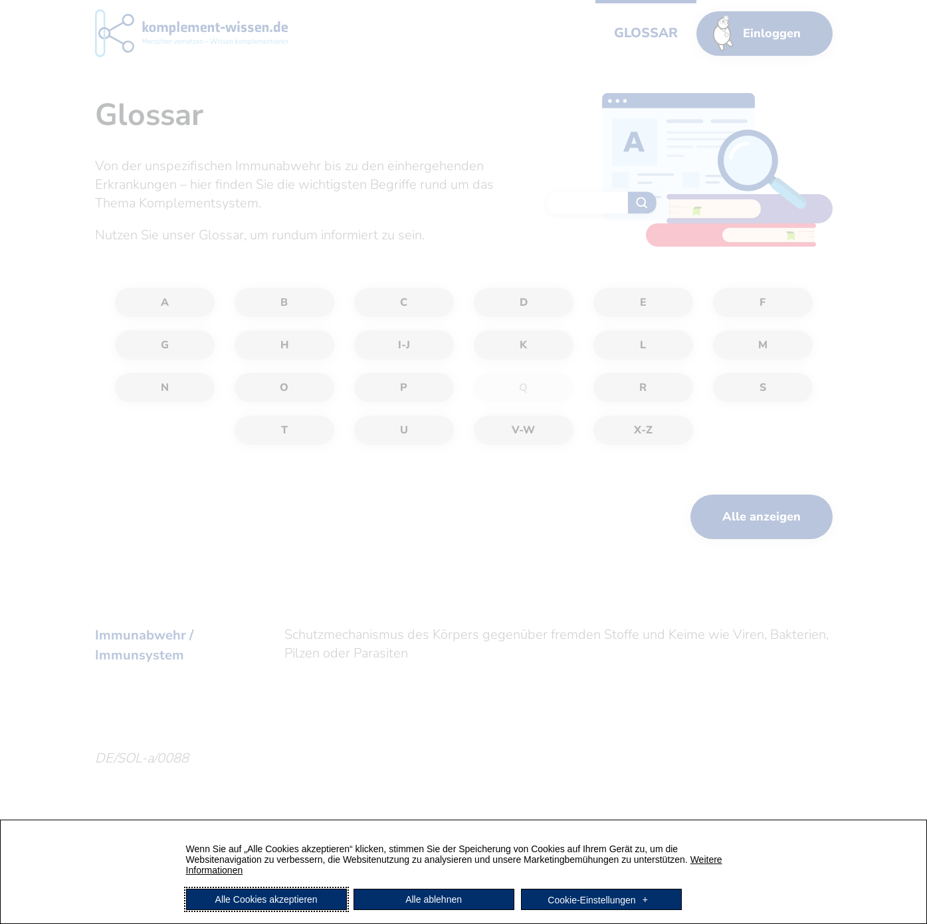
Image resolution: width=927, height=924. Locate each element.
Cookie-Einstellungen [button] (591, 899)
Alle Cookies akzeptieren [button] (266, 899)
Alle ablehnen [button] (433, 899)
